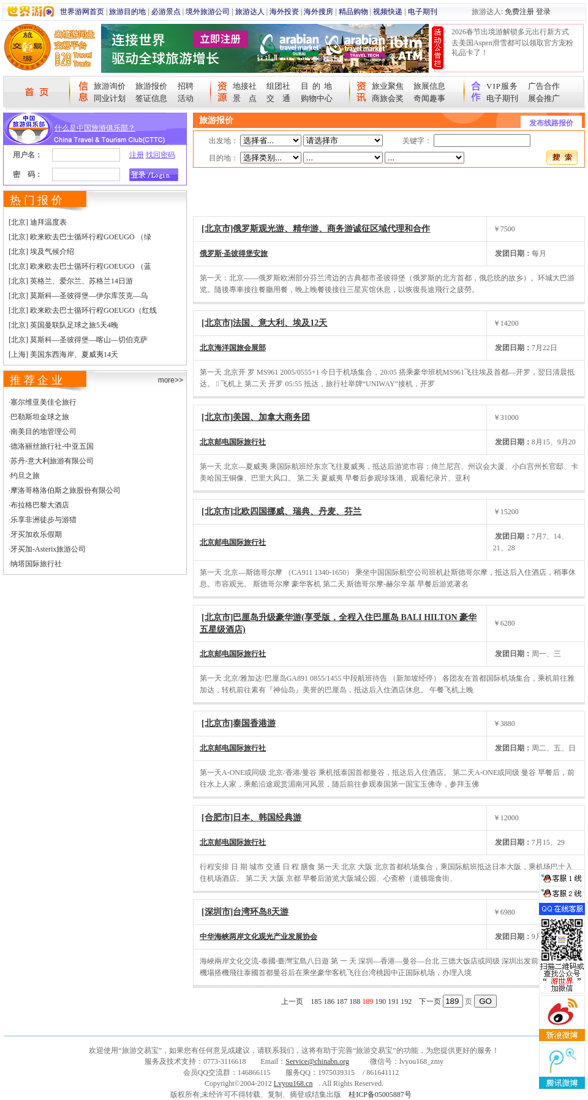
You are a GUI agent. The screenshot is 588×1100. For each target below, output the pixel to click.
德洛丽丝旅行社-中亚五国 (52, 446)
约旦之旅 (25, 475)
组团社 (278, 86)
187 (341, 1001)
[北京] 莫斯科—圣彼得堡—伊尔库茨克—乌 (78, 295)
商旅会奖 (388, 98)
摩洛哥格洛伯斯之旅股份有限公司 (65, 490)
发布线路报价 (551, 123)
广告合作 (544, 86)
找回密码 (160, 155)
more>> (170, 380)
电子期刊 (422, 11)
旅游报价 (151, 86)
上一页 (292, 1001)
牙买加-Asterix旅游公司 (48, 549)
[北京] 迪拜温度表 (38, 222)
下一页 (430, 1001)
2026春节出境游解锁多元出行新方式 (510, 32)
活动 (186, 98)
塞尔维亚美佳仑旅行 (43, 402)
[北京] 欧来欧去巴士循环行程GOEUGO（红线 (83, 310)
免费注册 (519, 11)
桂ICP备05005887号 (380, 1094)
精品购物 (353, 11)
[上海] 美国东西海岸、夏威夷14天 (63, 354)
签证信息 (151, 98)
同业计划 (110, 98)
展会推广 (544, 98)
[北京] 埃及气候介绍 (41, 251)
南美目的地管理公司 (43, 431)
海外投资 (284, 11)
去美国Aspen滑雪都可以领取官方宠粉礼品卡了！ (512, 48)
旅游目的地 (127, 11)
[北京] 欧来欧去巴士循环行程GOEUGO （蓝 (80, 266)
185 (316, 1001)
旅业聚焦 (388, 86)
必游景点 (166, 11)
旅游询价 (110, 86)
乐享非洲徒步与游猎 (43, 519)
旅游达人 (250, 11)
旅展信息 (429, 86)
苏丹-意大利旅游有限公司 (52, 461)
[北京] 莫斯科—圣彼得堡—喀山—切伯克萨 (78, 339)
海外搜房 (318, 11)
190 (380, 1001)
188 (354, 1001)
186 (328, 1001)
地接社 (245, 86)
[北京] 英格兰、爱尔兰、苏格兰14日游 (71, 281)
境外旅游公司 (208, 11)
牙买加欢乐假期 (36, 534)
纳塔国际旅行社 (36, 563)
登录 (543, 11)
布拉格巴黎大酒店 (39, 505)
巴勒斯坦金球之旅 (39, 417)
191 (393, 1001)
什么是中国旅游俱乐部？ (95, 128)
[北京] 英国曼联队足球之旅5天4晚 (63, 325)
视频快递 (387, 11)
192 (406, 1001)
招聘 (186, 86)
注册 (136, 155)
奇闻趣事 (429, 98)
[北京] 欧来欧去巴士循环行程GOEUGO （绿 (80, 237)
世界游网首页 (82, 11)
